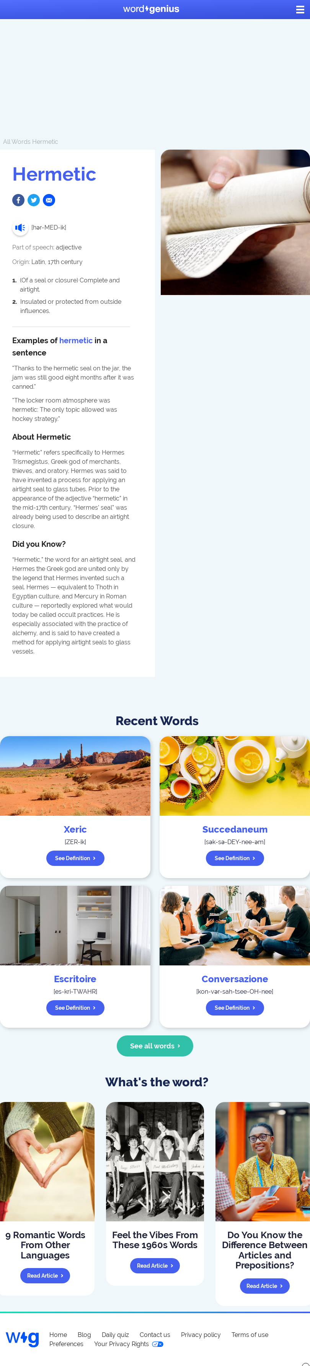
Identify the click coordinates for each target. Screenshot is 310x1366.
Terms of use (250, 1334)
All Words (17, 141)
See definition (75, 858)
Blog (84, 1334)
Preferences (66, 1344)
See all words (155, 1046)
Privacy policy (201, 1334)
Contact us (155, 1334)
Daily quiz (115, 1334)
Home (58, 1334)
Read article (45, 1276)
